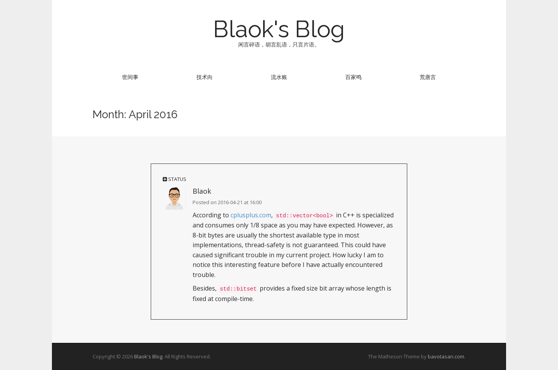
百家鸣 (353, 77)
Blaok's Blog (279, 29)
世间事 (130, 77)
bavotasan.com (446, 356)
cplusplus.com (251, 215)
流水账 (279, 77)
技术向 (204, 77)
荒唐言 (428, 77)
